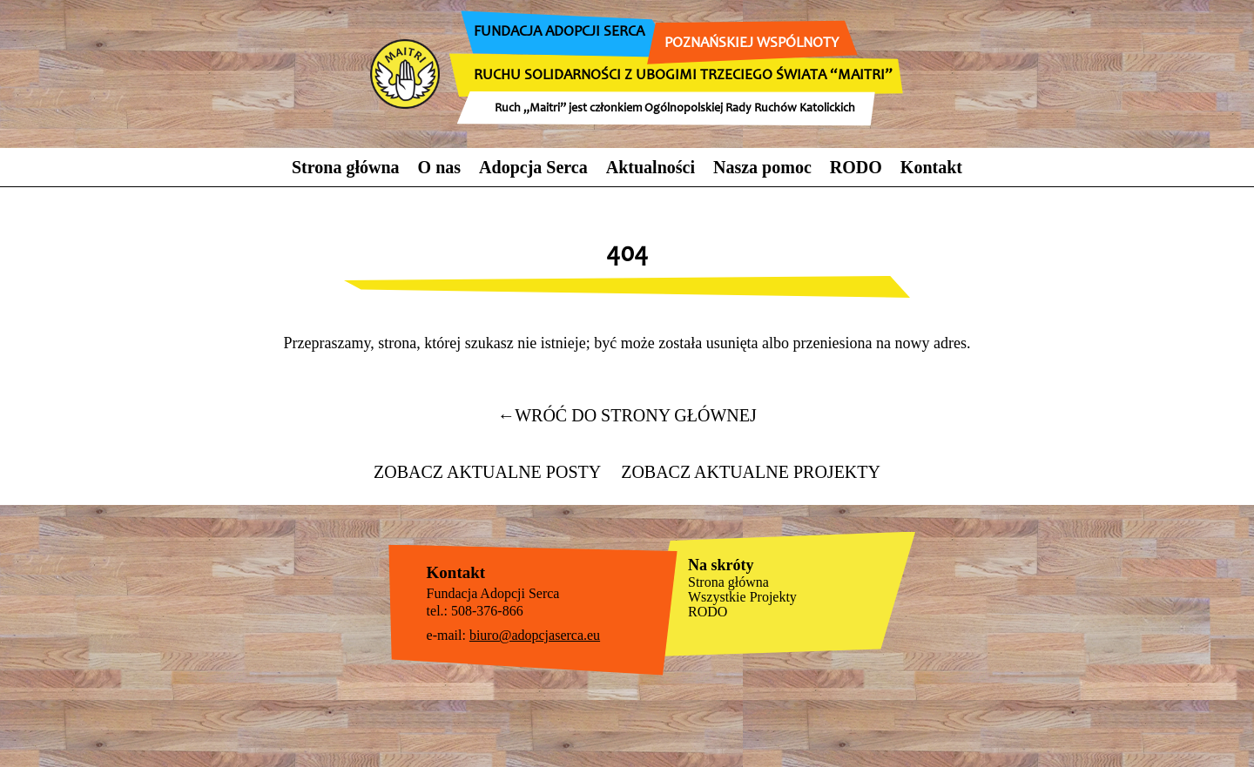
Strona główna (346, 167)
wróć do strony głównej (627, 415)
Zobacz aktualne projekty (750, 472)
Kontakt (931, 167)
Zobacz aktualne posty (487, 472)
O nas (439, 167)
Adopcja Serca (533, 167)
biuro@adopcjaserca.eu (534, 635)
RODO (856, 167)
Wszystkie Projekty (742, 596)
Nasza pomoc (762, 167)
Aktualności (650, 167)
